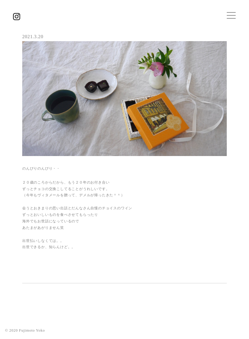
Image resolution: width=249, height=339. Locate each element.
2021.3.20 (32, 36)
